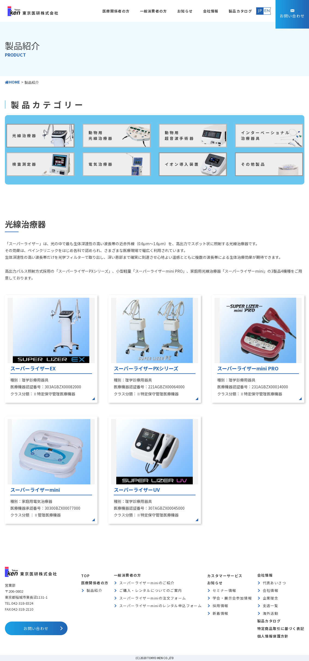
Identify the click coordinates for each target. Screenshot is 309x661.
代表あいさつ (274, 582)
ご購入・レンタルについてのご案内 (150, 590)
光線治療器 (24, 135)
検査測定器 (24, 164)
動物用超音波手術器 (179, 135)
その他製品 (253, 164)
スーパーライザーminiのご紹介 (146, 582)
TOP (85, 575)
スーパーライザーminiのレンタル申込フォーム (160, 605)
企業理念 (271, 598)
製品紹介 (94, 590)
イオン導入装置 (182, 164)
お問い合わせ (292, 16)
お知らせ (185, 11)
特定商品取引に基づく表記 (280, 628)
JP (260, 11)
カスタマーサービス (225, 575)
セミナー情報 (224, 590)
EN (267, 11)
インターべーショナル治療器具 (265, 135)
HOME (12, 82)
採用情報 (220, 605)
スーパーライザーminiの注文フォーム (152, 598)
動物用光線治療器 (100, 135)
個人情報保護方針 (273, 636)
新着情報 (220, 613)
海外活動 (271, 613)
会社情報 (211, 11)
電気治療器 (100, 164)
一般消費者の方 (153, 11)
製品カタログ (240, 11)
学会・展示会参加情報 (232, 598)
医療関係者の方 (116, 11)
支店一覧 (271, 605)
